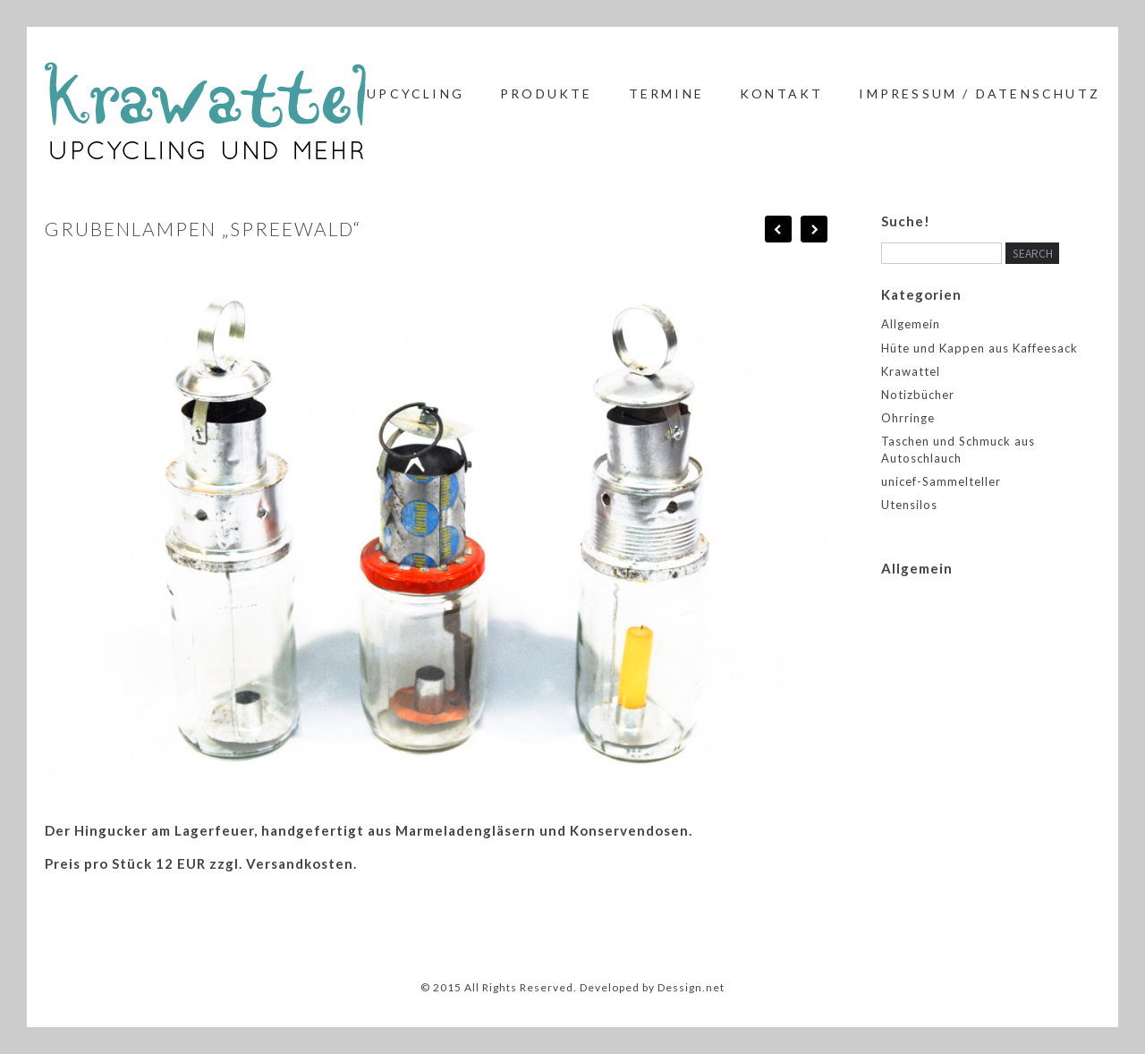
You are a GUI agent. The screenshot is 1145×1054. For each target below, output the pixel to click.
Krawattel (910, 371)
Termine (666, 93)
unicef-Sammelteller (941, 481)
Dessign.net (691, 987)
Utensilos (909, 504)
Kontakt (781, 93)
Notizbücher (917, 394)
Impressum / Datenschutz (979, 93)
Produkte (546, 93)
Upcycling (415, 93)
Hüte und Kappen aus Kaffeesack (979, 348)
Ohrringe (908, 418)
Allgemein (910, 324)
